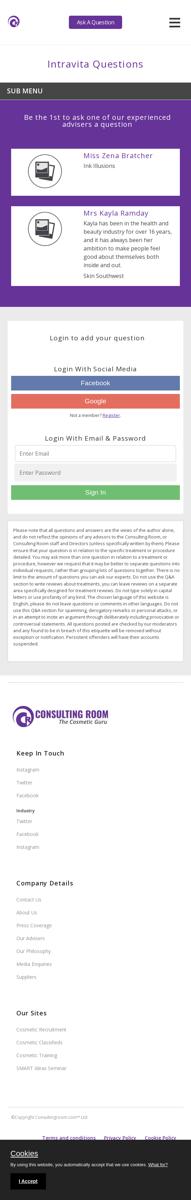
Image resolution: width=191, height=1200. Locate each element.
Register (111, 415)
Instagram (27, 769)
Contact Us (28, 899)
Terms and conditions (69, 1138)
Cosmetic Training (36, 1055)
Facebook (95, 383)
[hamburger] (174, 22)
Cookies (24, 1154)
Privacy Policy (120, 1138)
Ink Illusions (99, 166)
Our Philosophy (33, 951)
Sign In (95, 492)
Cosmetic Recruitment (41, 1029)
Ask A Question (95, 22)
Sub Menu (25, 90)
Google (95, 401)
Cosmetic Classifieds (39, 1042)
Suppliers (26, 977)
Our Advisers (30, 938)
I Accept (28, 1181)
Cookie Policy (160, 1138)
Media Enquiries (34, 964)
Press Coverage (34, 925)
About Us (26, 912)
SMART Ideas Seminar (41, 1068)
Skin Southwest (103, 276)
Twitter (24, 782)
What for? (158, 1164)
